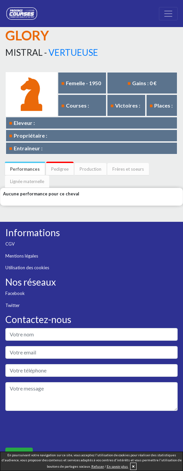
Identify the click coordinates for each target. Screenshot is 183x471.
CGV (10, 244)
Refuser (97, 466)
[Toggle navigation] (168, 13)
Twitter (12, 305)
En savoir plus (117, 466)
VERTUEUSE (73, 52)
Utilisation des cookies (27, 267)
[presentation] (56, 429)
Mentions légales (21, 256)
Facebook (15, 293)
